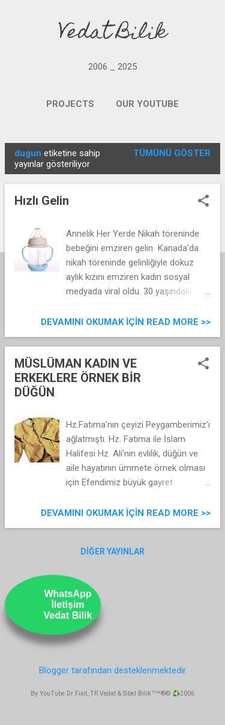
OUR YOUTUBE (147, 104)
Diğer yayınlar (112, 551)
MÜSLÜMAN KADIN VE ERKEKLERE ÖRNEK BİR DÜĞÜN (77, 377)
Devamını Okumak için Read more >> (126, 322)
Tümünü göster (172, 153)
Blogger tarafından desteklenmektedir (112, 670)
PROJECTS (70, 104)
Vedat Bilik (112, 33)
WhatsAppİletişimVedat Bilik (68, 604)
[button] (203, 201)
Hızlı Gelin (41, 200)
